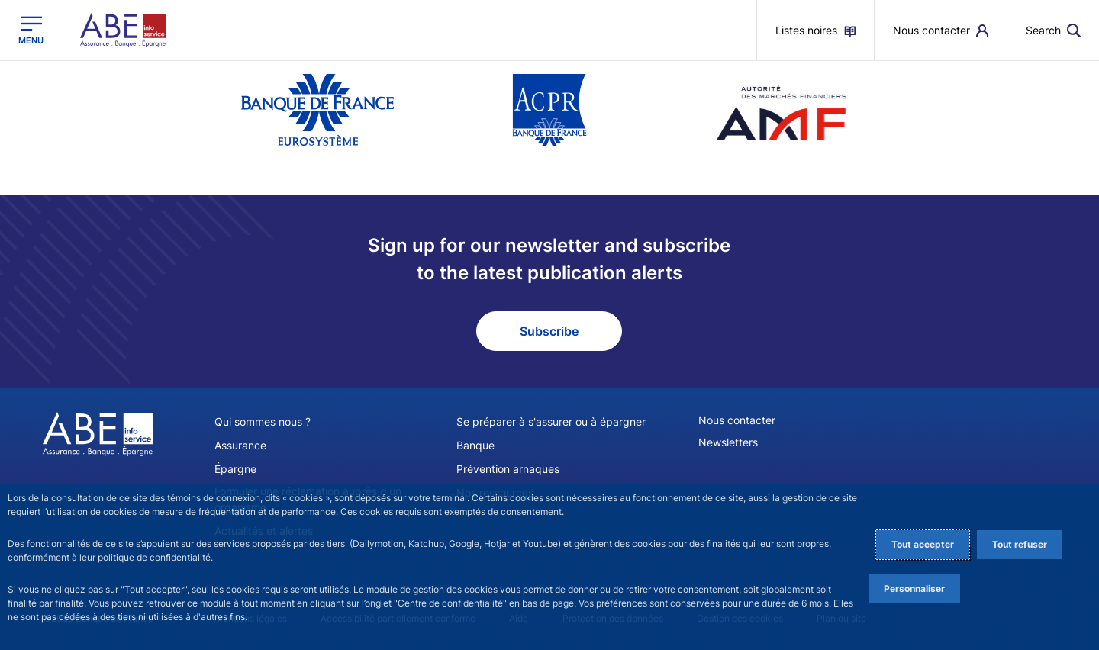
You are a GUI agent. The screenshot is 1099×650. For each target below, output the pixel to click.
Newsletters (728, 442)
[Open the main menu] (31, 30)
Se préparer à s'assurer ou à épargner (551, 421)
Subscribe (549, 331)
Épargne (235, 468)
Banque (475, 445)
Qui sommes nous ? (262, 421)
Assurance (240, 445)
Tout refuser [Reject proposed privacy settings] (1019, 544)
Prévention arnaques (507, 468)
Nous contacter (736, 419)
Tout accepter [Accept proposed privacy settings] (922, 544)
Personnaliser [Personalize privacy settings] (914, 588)
